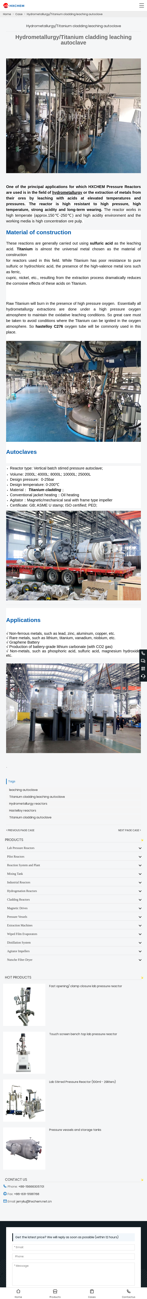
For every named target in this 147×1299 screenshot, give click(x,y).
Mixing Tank (15, 873)
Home (7, 14)
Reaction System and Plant (23, 865)
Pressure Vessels (17, 916)
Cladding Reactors (18, 899)
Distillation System (19, 942)
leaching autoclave (23, 790)
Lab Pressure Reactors (20, 847)
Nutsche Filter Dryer (19, 959)
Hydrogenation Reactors (22, 890)
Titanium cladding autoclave (30, 817)
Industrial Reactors (18, 882)
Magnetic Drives (17, 908)
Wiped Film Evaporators (22, 933)
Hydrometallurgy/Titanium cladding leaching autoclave (65, 14)
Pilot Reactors (15, 856)
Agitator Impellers (18, 951)
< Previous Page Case (20, 830)
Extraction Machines (20, 925)
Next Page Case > (129, 830)
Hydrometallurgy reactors (28, 803)
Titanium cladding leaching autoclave (37, 797)
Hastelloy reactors (22, 810)
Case (19, 14)
